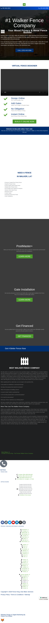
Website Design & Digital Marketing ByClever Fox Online (13, 615)
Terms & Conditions (17, 594)
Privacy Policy (5, 594)
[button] (24, 4)
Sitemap (27, 594)
